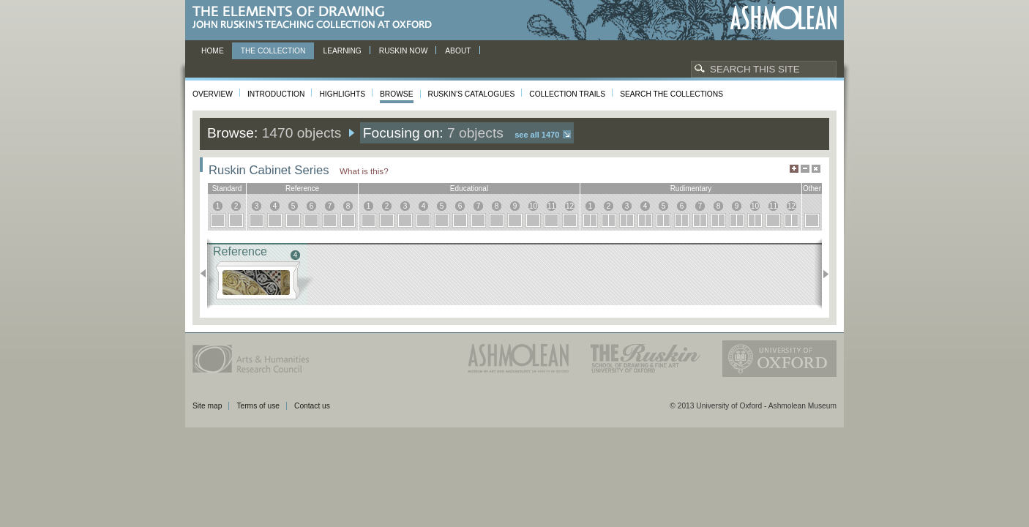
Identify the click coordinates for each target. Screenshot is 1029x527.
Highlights (342, 94)
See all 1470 (536, 134)
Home (212, 51)
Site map (207, 406)
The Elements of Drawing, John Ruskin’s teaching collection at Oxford (316, 18)
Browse (397, 94)
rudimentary (691, 188)
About (458, 51)
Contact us (312, 406)
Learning (342, 51)
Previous (207, 274)
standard (227, 188)
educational (469, 188)
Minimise (805, 169)
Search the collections (671, 94)
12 (570, 206)
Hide (816, 169)
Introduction (275, 94)
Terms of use (258, 406)
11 (551, 206)
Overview (212, 94)
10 (533, 206)
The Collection (273, 51)
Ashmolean (783, 18)
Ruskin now (403, 51)
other (812, 188)
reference (302, 188)
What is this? (364, 171)
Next (821, 274)
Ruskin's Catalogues (471, 94)
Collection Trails (567, 94)
